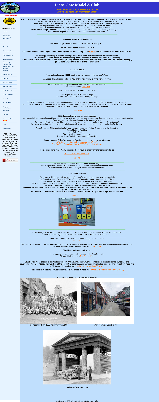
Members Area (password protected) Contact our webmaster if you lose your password (8, 64)
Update (77, 158)
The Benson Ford (87, 256)
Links (5, 124)
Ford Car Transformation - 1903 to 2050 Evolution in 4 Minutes (77, 144)
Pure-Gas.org (77, 195)
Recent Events (8, 55)
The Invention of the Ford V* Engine (90, 266)
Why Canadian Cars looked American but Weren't (77, 142)
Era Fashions (7, 82)
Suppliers (6, 114)
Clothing (6, 78)
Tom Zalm (86, 87)
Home (5, 31)
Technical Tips (8, 90)
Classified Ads (8, 74)
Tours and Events (9, 51)
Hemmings (77, 240)
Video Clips (7, 128)
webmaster (97, 246)
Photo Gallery (7, 86)
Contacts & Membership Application (7, 36)
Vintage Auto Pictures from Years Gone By (107, 270)
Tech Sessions (8, 94)
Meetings (6, 42)
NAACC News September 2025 (76, 154)
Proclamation (77, 110)
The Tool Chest (8, 103)
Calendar (6, 47)
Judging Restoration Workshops (7, 108)
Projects (6, 98)
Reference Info (8, 119)
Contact (92, 52)
